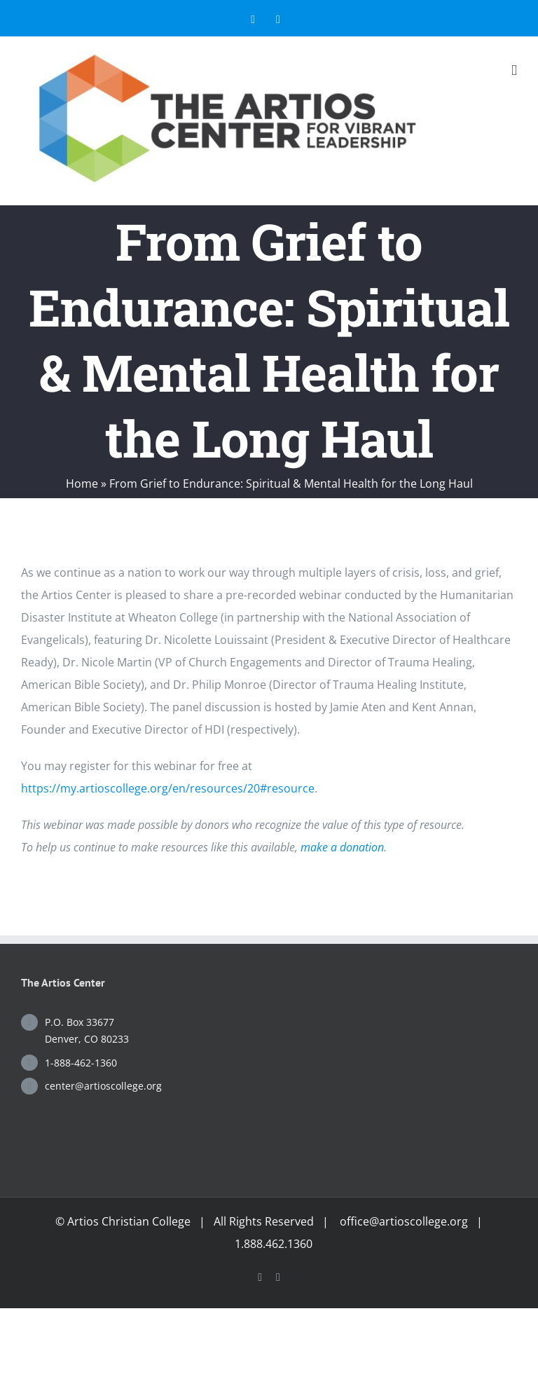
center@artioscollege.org (103, 1085)
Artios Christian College (129, 1221)
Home (82, 483)
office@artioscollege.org (404, 1221)
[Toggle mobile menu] (514, 70)
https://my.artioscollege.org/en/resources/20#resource (168, 788)
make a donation (342, 847)
